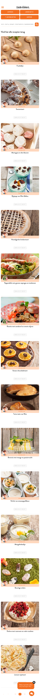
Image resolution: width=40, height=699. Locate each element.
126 (15, 694)
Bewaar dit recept (20, 74)
